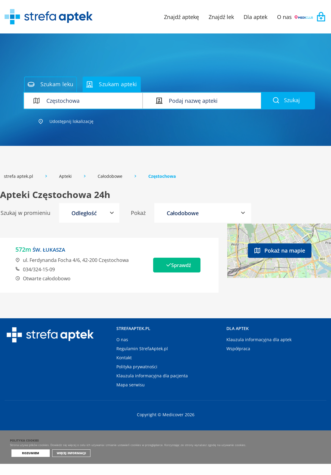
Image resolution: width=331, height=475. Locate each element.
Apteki (65, 176)
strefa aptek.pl (18, 176)
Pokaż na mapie (279, 250)
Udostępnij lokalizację (66, 121)
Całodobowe (110, 176)
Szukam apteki (111, 84)
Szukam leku (50, 84)
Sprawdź (182, 265)
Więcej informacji (69, 464)
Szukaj (286, 100)
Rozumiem (30, 464)
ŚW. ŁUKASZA (52, 249)
